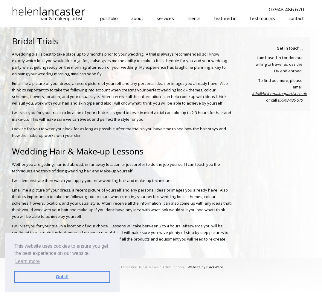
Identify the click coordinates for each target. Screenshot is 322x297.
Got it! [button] (62, 276)
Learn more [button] (27, 261)
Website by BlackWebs (205, 267)
